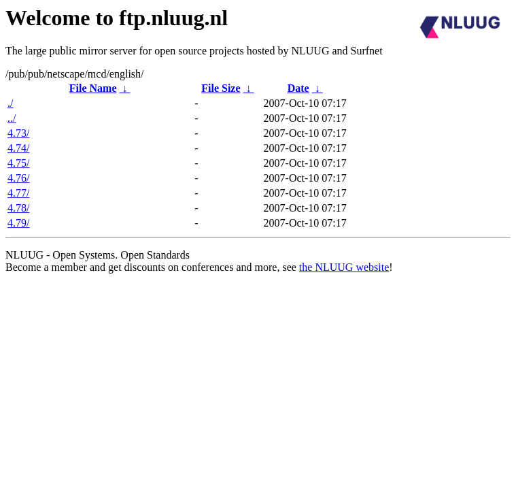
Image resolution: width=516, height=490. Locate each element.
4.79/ (18, 223)
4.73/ (18, 133)
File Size (220, 88)
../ (11, 118)
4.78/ (18, 208)
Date (298, 88)
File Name (93, 88)
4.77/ (18, 193)
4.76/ (18, 178)
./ (10, 103)
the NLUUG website (344, 267)
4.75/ (18, 163)
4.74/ (18, 148)
